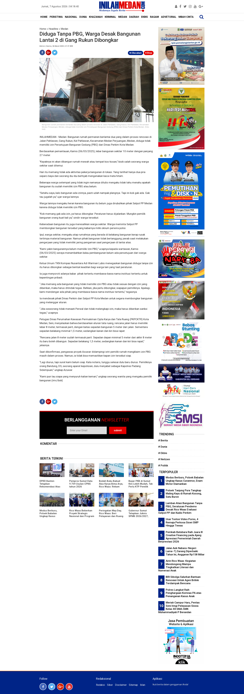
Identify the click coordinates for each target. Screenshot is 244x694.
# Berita (163, 440)
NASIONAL (71, 16)
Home (43, 28)
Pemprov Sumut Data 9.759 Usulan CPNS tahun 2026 (80, 484)
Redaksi (100, 684)
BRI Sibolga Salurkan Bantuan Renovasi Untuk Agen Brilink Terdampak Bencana (183, 580)
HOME (43, 16)
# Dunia (162, 446)
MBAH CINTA (186, 16)
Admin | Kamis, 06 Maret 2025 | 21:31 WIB (56, 46)
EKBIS (144, 16)
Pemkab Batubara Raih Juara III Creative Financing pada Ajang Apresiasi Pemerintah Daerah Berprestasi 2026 (180, 536)
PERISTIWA (56, 16)
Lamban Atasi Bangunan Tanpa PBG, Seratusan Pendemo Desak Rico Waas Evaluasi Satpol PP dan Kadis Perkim (180, 508)
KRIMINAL (110, 16)
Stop (148, 52)
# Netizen (164, 459)
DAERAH (134, 16)
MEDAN (122, 16)
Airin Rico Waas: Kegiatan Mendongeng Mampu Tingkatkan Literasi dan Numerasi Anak (177, 565)
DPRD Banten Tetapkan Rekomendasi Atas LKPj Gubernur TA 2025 (50, 487)
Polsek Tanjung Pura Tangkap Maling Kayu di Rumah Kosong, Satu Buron (184, 493)
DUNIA (83, 16)
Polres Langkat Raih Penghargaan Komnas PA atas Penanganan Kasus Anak (183, 593)
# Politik (163, 465)
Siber (110, 684)
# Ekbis (162, 453)
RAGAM (154, 16)
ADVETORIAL (168, 16)
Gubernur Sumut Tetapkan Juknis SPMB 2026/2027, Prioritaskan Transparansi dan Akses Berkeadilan (139, 517)
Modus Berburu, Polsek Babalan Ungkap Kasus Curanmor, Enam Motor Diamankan (49, 516)
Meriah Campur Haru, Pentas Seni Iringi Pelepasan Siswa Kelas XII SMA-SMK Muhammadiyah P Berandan (179, 607)
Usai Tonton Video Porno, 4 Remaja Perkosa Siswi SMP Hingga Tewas (182, 522)
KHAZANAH (96, 16)
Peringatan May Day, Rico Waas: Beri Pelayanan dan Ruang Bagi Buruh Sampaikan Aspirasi (111, 516)
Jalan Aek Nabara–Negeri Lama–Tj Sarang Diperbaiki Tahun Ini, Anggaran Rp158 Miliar (185, 551)
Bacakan (135, 52)
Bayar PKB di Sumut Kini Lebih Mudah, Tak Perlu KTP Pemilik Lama (141, 485)
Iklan (142, 684)
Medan (64, 28)
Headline (53, 28)
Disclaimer (121, 684)
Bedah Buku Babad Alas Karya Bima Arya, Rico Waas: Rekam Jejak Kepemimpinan (111, 485)
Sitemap (133, 684)
